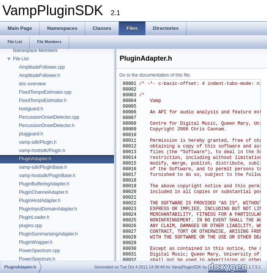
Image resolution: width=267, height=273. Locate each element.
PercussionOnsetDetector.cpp (49, 117)
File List (20, 58)
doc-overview (32, 83)
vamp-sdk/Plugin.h (38, 142)
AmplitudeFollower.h (39, 75)
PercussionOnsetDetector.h (46, 125)
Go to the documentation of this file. (155, 75)
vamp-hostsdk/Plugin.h (42, 150)
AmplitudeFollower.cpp (42, 67)
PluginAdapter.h (35, 159)
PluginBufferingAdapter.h (44, 184)
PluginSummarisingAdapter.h (48, 234)
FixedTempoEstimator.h (42, 100)
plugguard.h (31, 133)
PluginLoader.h (34, 217)
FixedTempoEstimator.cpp (45, 92)
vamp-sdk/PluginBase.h (43, 167)
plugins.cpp (30, 225)
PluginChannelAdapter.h (43, 192)
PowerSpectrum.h (37, 259)
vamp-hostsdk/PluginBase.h (47, 175)
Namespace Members (35, 50)
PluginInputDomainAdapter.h (48, 209)
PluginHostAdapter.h (39, 200)
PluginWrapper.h (36, 242)
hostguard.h (31, 108)
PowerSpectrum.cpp (39, 250)
